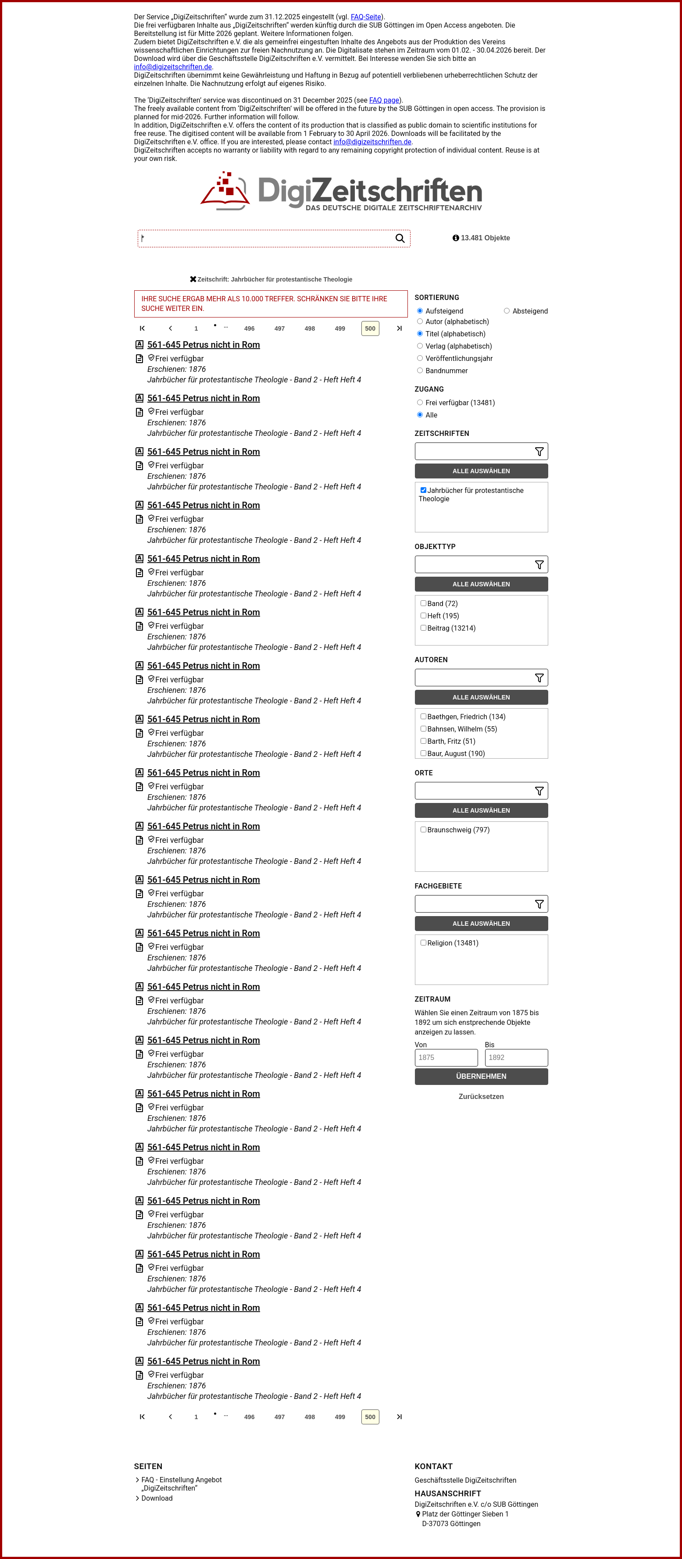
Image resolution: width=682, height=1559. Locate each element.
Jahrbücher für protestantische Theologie (471, 494)
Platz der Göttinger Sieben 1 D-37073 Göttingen (465, 1519)
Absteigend (526, 311)
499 (340, 328)
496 (249, 328)
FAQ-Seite (366, 17)
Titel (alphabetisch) (451, 334)
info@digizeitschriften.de (173, 67)
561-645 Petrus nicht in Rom (203, 344)
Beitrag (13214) (448, 628)
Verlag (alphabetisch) (454, 346)
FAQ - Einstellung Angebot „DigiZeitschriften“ (182, 1484)
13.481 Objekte (482, 238)
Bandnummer (442, 371)
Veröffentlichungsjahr (455, 358)
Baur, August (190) (453, 753)
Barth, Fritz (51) (448, 741)
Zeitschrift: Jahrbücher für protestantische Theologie (271, 279)
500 (370, 328)
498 (310, 328)
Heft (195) (440, 616)
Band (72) (439, 603)
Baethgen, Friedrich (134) (463, 717)
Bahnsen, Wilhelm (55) (459, 729)
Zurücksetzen (481, 1096)
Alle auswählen (481, 470)
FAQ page (384, 100)
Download (157, 1498)
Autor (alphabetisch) (453, 322)
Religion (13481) (450, 943)
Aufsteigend (440, 311)
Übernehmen (481, 1076)
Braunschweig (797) (455, 830)
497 (280, 328)
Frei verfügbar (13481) (456, 403)
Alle (427, 415)
